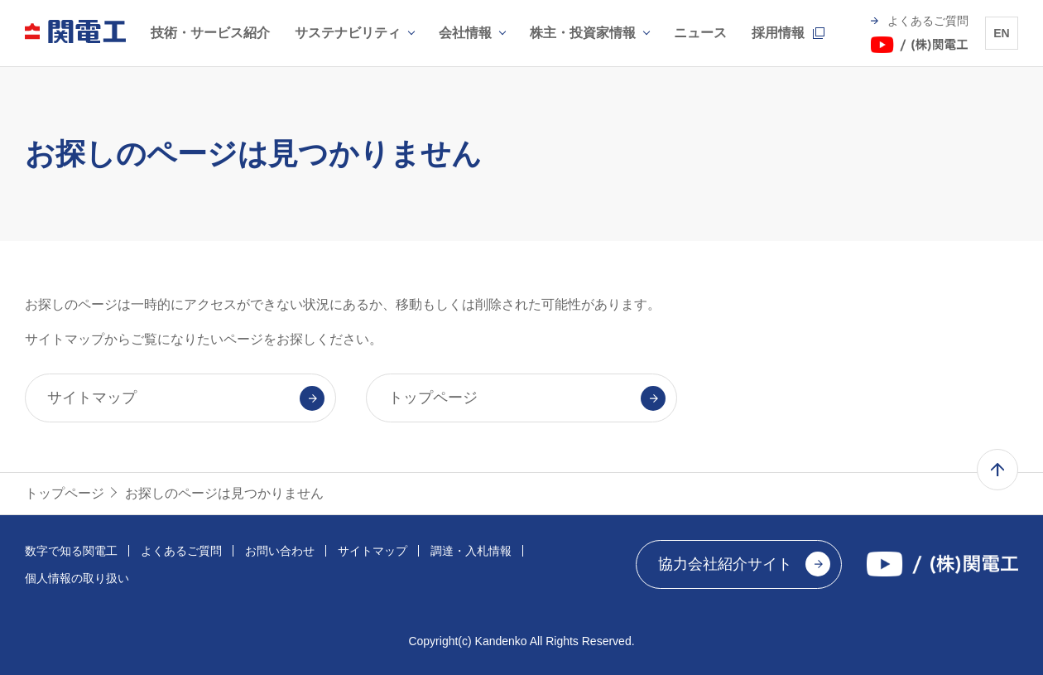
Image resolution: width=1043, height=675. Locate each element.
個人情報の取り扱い (77, 578)
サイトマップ (372, 550)
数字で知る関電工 (71, 550)
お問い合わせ (280, 550)
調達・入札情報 (471, 550)
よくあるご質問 (181, 550)
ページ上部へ (997, 469)
